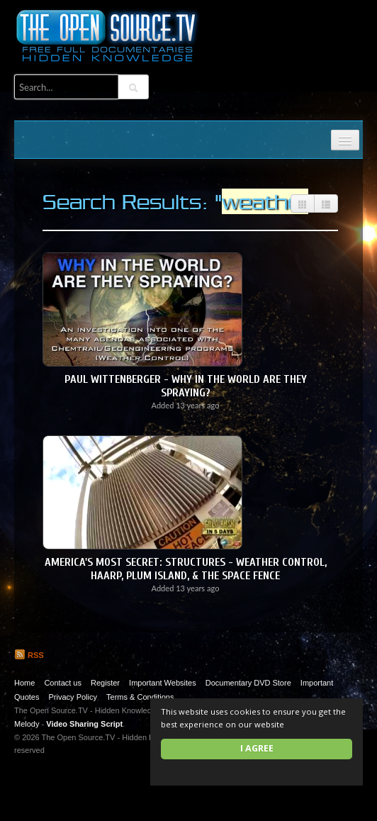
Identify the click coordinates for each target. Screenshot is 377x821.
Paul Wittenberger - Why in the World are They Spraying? (185, 386)
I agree (257, 748)
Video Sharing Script (84, 724)
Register (105, 682)
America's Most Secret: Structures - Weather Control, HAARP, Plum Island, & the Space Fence (186, 569)
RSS (29, 655)
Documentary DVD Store (248, 682)
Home (24, 682)
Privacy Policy (73, 697)
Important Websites (162, 682)
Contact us (62, 682)
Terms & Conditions (140, 697)
